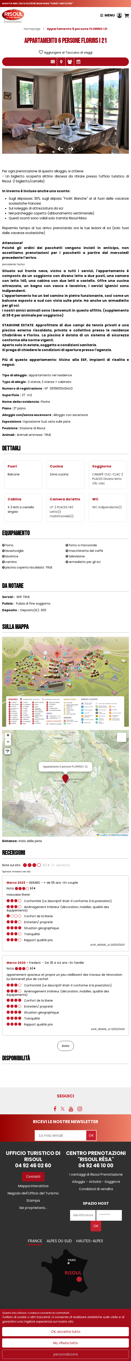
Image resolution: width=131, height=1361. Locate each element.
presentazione (53, 61)
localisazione (61, 61)
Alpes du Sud (59, 1241)
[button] (126, 15)
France (35, 1241)
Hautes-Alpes (89, 1241)
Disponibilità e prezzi (78, 61)
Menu (110, 15)
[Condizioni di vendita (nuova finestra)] (96, 1189)
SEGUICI (65, 1096)
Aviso (65, 1046)
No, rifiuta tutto (65, 1342)
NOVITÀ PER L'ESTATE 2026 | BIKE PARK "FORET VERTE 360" (37, 3)
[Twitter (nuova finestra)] (63, 1109)
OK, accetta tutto (65, 1331)
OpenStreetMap (119, 835)
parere (70, 61)
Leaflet (102, 835)
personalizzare (65, 1354)
